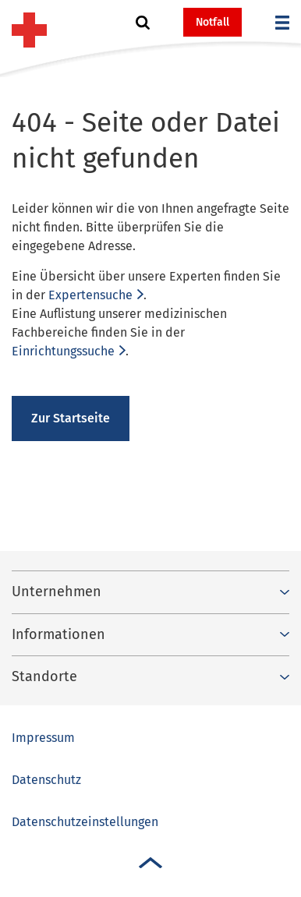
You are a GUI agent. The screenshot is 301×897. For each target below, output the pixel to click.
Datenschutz (46, 779)
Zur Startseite (70, 418)
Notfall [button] (212, 22)
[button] (143, 23)
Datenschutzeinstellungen (85, 821)
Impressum (43, 737)
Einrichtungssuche (63, 351)
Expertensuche (90, 295)
